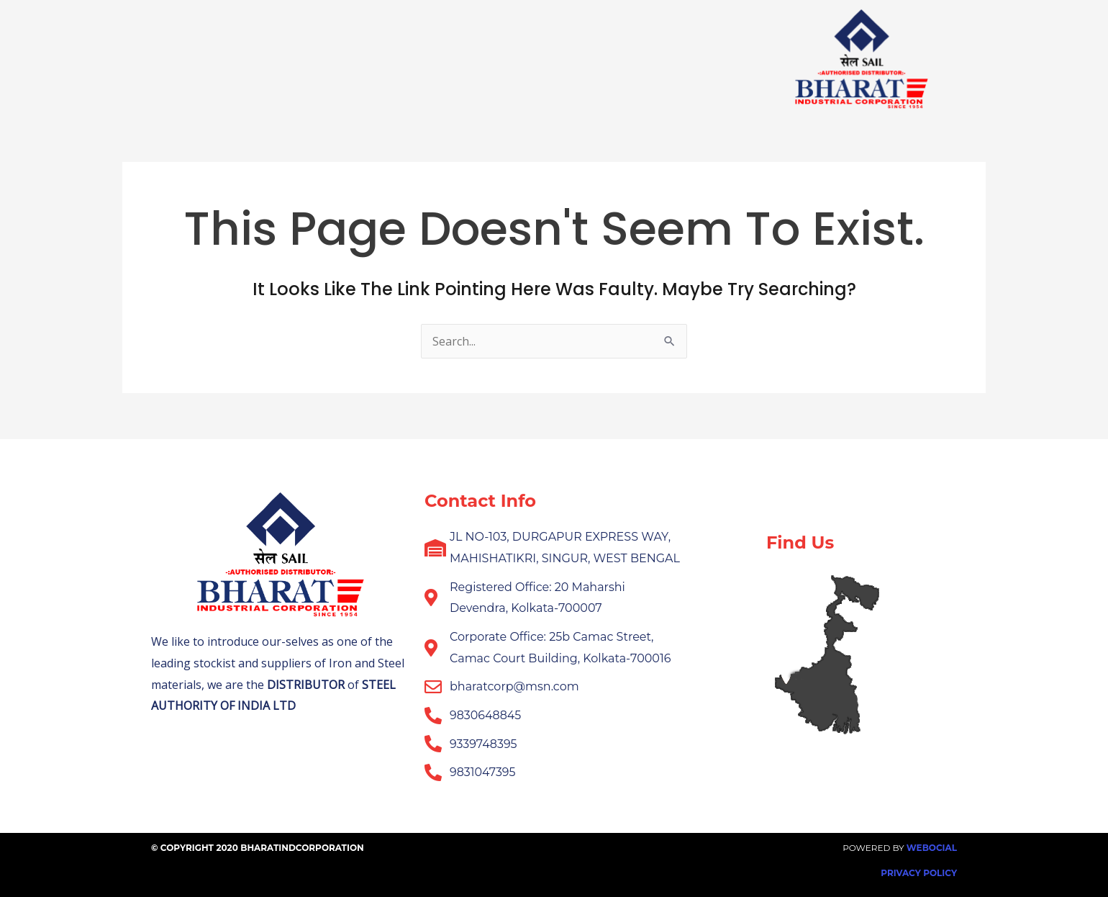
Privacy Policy (919, 872)
